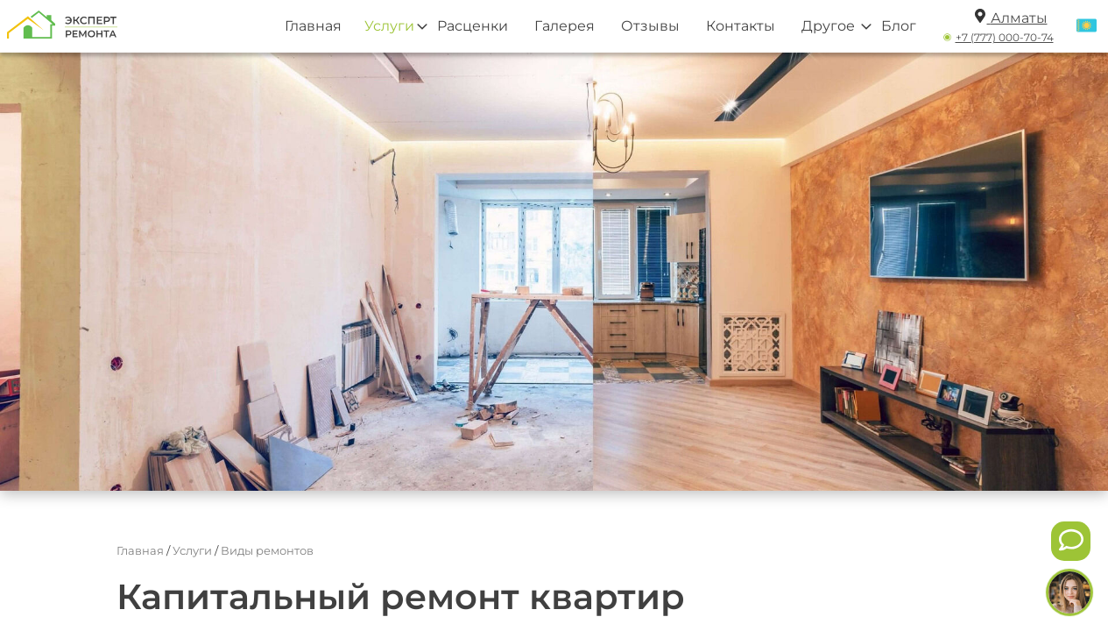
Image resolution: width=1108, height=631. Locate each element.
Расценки (472, 26)
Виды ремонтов (267, 550)
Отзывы (650, 26)
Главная (313, 26)
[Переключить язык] (1086, 26)
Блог (898, 26)
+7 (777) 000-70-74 (1005, 37)
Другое (828, 26)
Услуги (389, 26)
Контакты (740, 26)
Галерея (564, 26)
